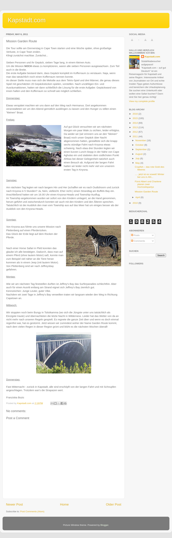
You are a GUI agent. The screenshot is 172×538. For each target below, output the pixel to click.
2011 (135, 136)
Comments (138, 241)
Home (64, 504)
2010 (135, 203)
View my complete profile (142, 101)
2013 (135, 127)
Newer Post (14, 504)
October (139, 145)
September (141, 149)
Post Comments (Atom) (32, 511)
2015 (135, 118)
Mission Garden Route (146, 191)
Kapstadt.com (27, 20)
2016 (135, 114)
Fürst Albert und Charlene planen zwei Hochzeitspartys (148, 184)
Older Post (113, 504)
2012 (135, 132)
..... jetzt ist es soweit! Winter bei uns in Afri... (149, 175)
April (138, 197)
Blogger (104, 525)
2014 (135, 123)
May (137, 163)
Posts (135, 235)
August (139, 154)
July (137, 158)
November (141, 140)
